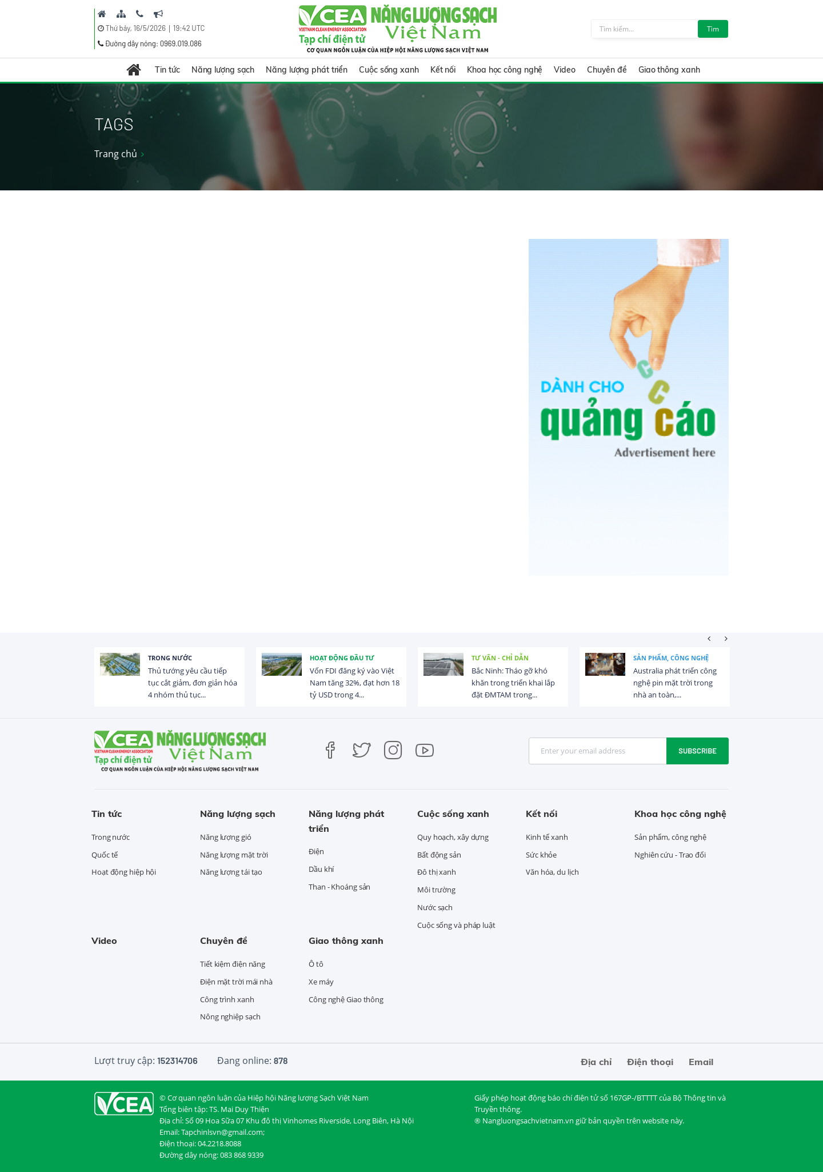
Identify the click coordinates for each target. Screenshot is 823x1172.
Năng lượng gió (225, 837)
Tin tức (167, 70)
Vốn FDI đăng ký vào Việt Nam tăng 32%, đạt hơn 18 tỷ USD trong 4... (354, 682)
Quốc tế (104, 855)
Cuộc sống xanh (389, 70)
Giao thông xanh (669, 70)
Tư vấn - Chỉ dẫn (500, 657)
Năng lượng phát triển (306, 70)
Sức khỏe (541, 855)
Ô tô (316, 964)
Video (565, 70)
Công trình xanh (227, 999)
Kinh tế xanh (547, 837)
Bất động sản (439, 855)
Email (701, 1061)
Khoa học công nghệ (504, 70)
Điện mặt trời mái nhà (236, 981)
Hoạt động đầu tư (342, 657)
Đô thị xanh (436, 872)
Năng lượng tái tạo (231, 872)
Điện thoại (650, 1061)
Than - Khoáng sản (339, 887)
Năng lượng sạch (223, 70)
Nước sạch (435, 907)
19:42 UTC (189, 28)
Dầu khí (321, 869)
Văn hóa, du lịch (552, 872)
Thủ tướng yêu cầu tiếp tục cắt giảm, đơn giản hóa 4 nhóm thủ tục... (192, 682)
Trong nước (170, 657)
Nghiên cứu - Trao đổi (670, 855)
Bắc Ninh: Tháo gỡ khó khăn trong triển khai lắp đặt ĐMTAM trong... (513, 682)
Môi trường (436, 889)
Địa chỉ (596, 1061)
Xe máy (321, 981)
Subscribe (697, 750)
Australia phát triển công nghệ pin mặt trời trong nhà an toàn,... (675, 682)
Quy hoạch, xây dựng (453, 837)
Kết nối (443, 70)
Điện (316, 851)
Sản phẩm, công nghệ (671, 657)
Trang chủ (115, 154)
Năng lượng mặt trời (234, 855)
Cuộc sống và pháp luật (456, 925)
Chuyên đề (607, 70)
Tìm (713, 29)
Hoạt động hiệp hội (123, 872)
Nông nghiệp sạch (230, 1016)
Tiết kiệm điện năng (232, 964)
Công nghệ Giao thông (346, 999)
